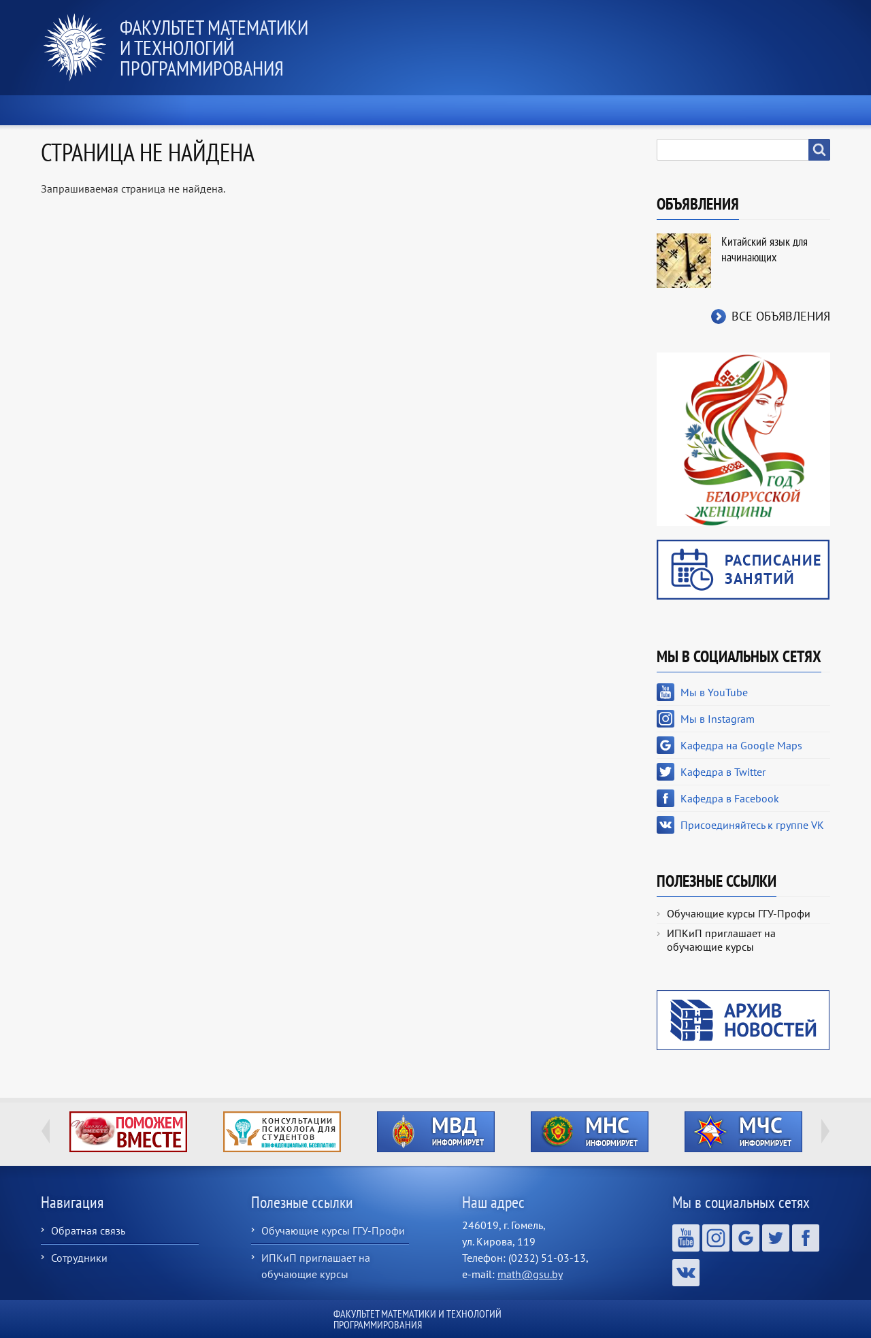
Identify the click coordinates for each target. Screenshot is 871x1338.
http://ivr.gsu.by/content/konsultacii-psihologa (282, 1131)
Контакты (779, 110)
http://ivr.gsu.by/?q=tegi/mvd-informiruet (436, 1131)
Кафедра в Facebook (729, 798)
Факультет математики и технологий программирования (214, 47)
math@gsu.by (530, 1274)
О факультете (232, 110)
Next (825, 1131)
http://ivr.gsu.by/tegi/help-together (128, 1131)
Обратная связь (88, 1230)
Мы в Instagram (717, 718)
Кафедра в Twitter (723, 772)
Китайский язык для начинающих (764, 249)
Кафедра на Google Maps (741, 745)
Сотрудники (79, 1257)
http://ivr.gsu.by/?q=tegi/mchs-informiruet (743, 1131)
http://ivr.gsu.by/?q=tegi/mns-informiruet (589, 1131)
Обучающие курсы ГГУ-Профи (738, 913)
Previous (45, 1131)
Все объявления (781, 316)
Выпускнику (657, 110)
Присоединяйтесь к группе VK (752, 825)
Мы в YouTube (714, 692)
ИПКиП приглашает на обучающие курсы (721, 939)
